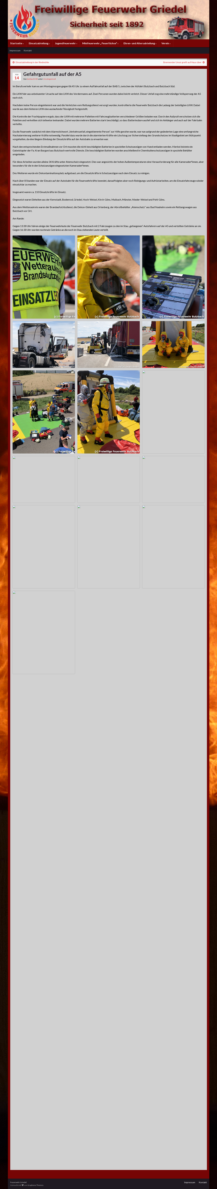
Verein (166, 43)
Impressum (14, 50)
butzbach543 (32, 79)
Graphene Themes (35, 1185)
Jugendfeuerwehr (66, 43)
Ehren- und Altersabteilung (140, 43)
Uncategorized (49, 79)
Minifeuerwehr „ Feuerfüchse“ (100, 43)
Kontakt (28, 50)
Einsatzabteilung (39, 43)
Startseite (17, 43)
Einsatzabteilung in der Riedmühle (32, 62)
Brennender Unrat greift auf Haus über (182, 62)
